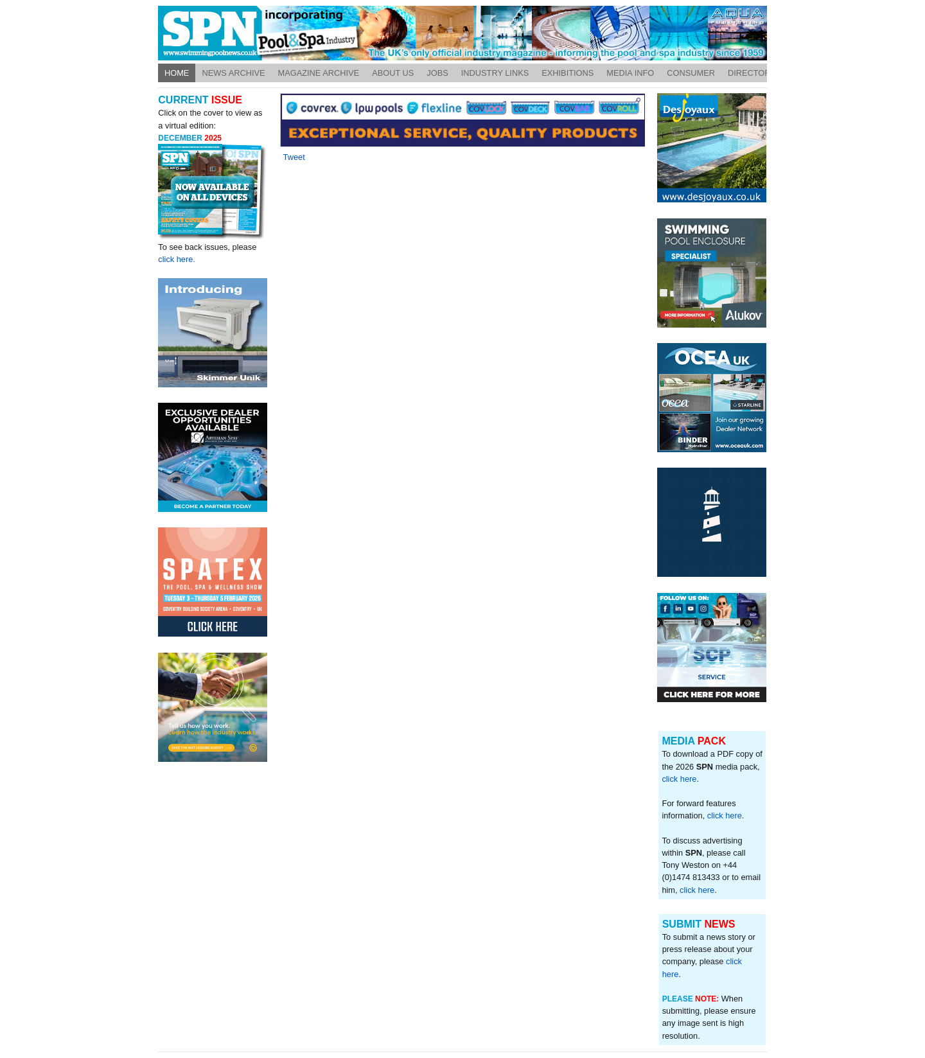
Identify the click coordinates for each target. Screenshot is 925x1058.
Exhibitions (568, 73)
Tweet (294, 157)
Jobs (437, 73)
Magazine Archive (319, 73)
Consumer (691, 73)
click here (679, 779)
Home (176, 73)
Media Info (630, 73)
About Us (393, 73)
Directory (752, 73)
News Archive (233, 73)
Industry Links (495, 73)
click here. (176, 259)
